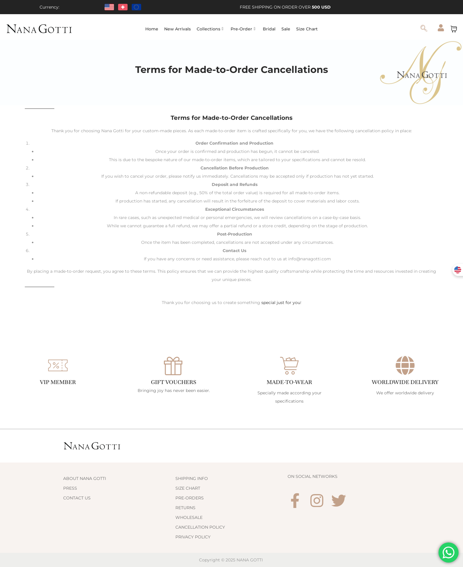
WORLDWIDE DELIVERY (405, 382)
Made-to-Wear (289, 382)
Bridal (269, 29)
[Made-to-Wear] (289, 365)
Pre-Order (243, 29)
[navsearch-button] (424, 29)
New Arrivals (177, 29)
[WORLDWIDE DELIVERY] (405, 365)
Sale (285, 29)
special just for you (280, 302)
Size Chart (307, 29)
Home (151, 29)
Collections (210, 29)
